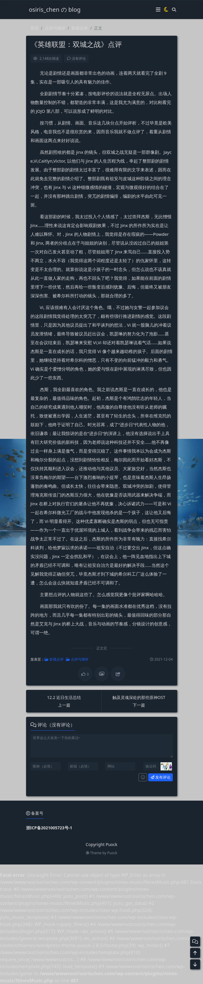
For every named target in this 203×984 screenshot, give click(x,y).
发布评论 (157, 777)
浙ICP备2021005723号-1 (49, 827)
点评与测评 (55, 28)
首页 (34, 28)
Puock (112, 852)
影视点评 (79, 28)
